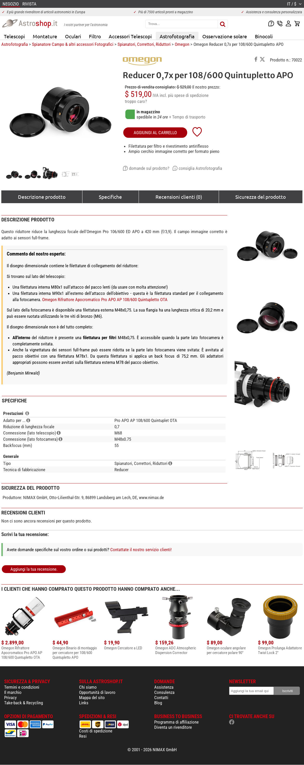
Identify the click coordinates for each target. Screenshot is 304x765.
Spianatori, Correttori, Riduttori (144, 44)
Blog (158, 702)
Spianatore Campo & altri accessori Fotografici (72, 44)
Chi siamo (88, 687)
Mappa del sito (92, 697)
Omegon (182, 44)
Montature (45, 36)
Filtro (95, 36)
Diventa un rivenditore (173, 727)
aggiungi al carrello (155, 132)
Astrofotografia (177, 36)
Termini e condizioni (21, 687)
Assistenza (163, 687)
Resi (83, 736)
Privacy (10, 697)
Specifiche (110, 197)
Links (83, 702)
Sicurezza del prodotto (260, 197)
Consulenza (164, 692)
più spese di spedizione (188, 95)
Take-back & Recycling (23, 702)
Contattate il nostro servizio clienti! (141, 549)
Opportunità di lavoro (97, 692)
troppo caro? (136, 101)
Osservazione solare (224, 36)
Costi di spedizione (95, 730)
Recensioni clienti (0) (179, 197)
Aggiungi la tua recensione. (33, 569)
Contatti (161, 697)
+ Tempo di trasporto (187, 117)
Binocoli (264, 36)
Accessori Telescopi (130, 36)
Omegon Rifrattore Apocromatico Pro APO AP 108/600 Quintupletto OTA (104, 299)
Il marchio (13, 692)
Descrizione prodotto (42, 197)
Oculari (73, 36)
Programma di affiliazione (176, 722)
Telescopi (14, 36)
